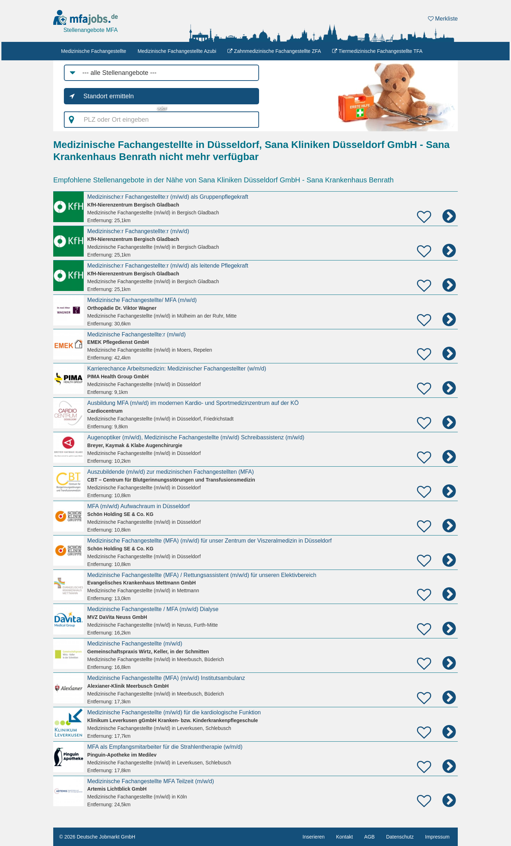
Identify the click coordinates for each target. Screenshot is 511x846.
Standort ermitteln (108, 96)
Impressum (437, 837)
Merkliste (443, 19)
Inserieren (314, 837)
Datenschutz (400, 837)
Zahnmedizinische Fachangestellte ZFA (274, 51)
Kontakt (344, 837)
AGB (369, 837)
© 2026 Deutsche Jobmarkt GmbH (97, 837)
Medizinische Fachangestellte (93, 51)
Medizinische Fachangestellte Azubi (177, 51)
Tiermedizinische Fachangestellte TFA (377, 51)
